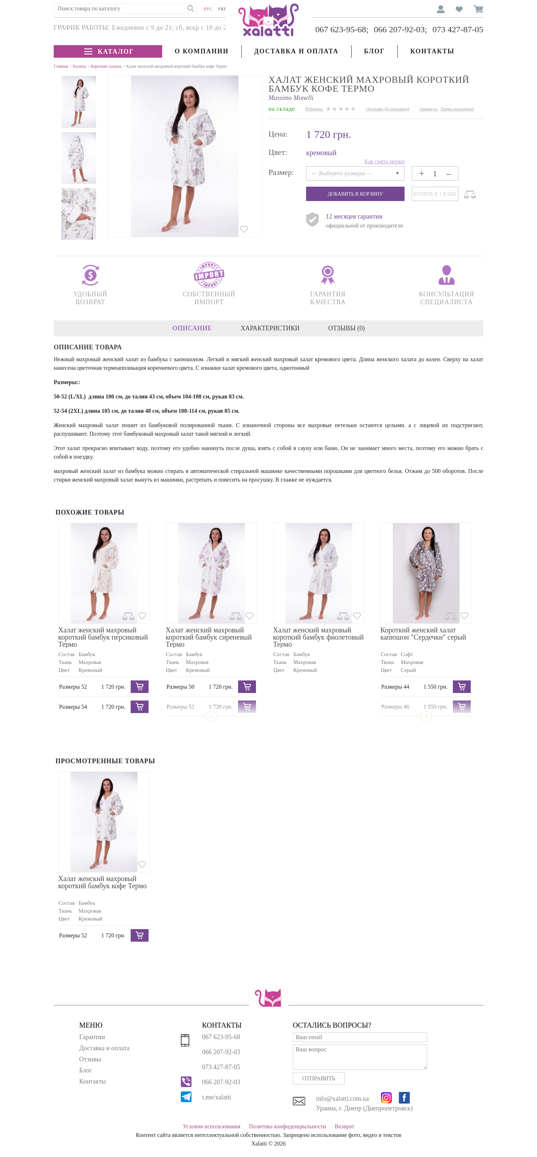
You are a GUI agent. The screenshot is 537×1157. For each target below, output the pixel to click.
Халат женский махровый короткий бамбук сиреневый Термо (209, 637)
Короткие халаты (106, 66)
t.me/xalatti (216, 1097)
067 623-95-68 (221, 1037)
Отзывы (90, 1059)
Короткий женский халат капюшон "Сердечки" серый (423, 633)
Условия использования (211, 1126)
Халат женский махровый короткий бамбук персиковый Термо (103, 637)
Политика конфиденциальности (287, 1126)
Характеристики (270, 328)
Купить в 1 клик (435, 194)
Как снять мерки (384, 161)
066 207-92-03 (221, 1052)
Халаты (79, 66)
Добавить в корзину (355, 194)
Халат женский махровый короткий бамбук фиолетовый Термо (318, 637)
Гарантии (92, 1037)
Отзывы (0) (346, 328)
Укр (222, 8)
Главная (61, 66)
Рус (208, 8)
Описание (192, 328)
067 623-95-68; (342, 29)
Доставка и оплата (296, 51)
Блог (374, 51)
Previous (79, 227)
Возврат (344, 1126)
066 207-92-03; (400, 29)
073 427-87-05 (457, 29)
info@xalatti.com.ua (342, 1098)
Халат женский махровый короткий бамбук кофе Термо (102, 882)
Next (79, 88)
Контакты (432, 51)
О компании (202, 51)
